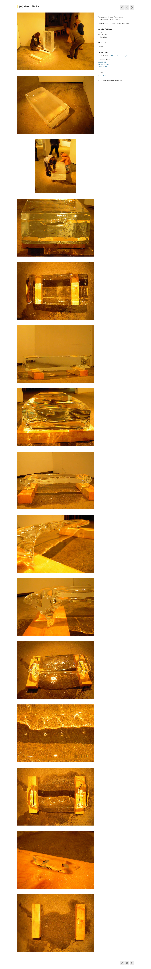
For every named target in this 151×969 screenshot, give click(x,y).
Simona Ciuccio (103, 64)
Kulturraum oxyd (121, 56)
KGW (111, 56)
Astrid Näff (102, 62)
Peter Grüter (102, 66)
